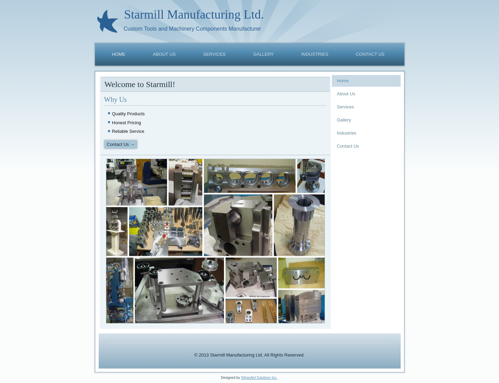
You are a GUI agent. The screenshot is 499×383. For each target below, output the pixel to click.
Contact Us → (121, 144)
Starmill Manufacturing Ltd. (194, 14)
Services (214, 54)
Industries (314, 54)
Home (119, 54)
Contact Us (370, 54)
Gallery (263, 54)
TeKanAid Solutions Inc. (259, 378)
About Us (164, 54)
